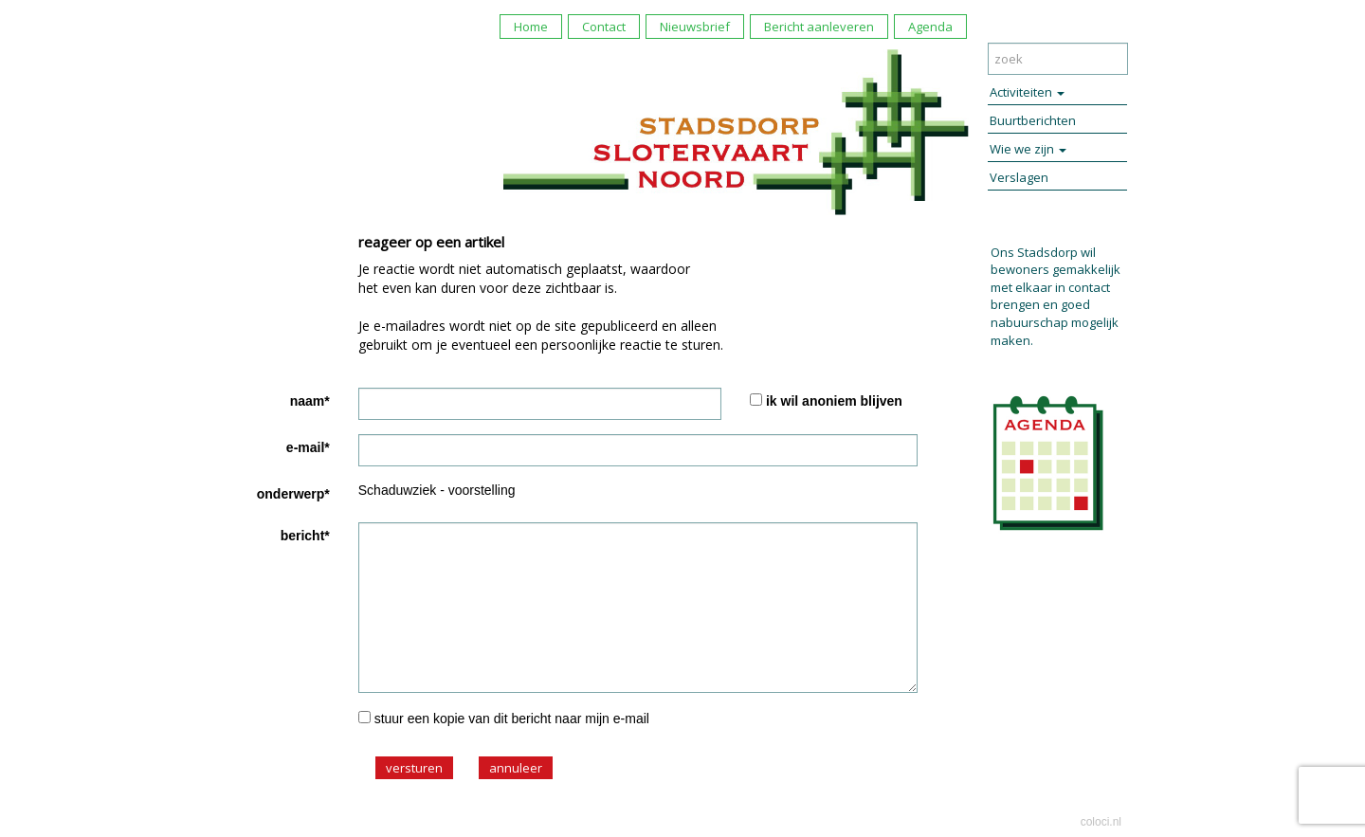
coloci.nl (1101, 821)
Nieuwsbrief (695, 26)
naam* (310, 401)
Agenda (930, 26)
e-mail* (308, 447)
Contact (604, 26)
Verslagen (1019, 177)
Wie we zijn (1028, 148)
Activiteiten (1027, 91)
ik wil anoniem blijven (834, 401)
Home (531, 26)
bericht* (305, 535)
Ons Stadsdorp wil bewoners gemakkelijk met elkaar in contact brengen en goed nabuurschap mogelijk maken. (1055, 296)
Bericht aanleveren (819, 26)
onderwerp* (293, 493)
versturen (414, 767)
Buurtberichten (1033, 120)
